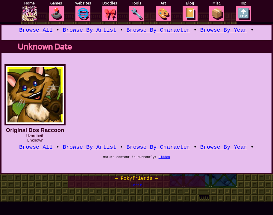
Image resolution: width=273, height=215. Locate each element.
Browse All (36, 30)
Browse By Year (223, 30)
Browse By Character (158, 30)
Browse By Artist (89, 30)
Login (136, 187)
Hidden (164, 159)
